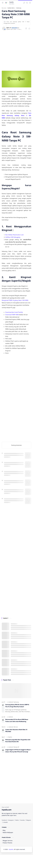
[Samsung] (16, 702)
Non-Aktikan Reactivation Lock (14, 235)
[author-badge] (15, 27)
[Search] (27, 2)
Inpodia (11, 2)
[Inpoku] (10, 737)
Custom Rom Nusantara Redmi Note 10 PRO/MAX (16, 731)
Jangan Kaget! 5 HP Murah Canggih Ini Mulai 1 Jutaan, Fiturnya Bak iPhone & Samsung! (18, 751)
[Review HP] (16, 747)
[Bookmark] (30, 2)
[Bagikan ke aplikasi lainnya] (29, 28)
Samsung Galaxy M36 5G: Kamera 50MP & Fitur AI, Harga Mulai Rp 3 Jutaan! (17, 706)
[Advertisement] (16, 50)
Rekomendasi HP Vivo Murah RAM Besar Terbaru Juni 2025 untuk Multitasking (16, 720)
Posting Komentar (16, 445)
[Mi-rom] (16, 727)
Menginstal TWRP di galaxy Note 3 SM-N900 (15, 300)
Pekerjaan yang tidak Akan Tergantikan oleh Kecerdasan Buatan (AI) (17, 741)
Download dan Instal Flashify (14, 312)
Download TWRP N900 (12, 314)
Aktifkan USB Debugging (12, 237)
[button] (24, 2)
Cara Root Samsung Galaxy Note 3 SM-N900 (16, 115)
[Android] (10, 702)
